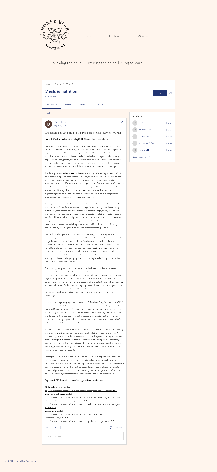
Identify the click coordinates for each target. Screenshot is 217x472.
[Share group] (170, 93)
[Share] (122, 122)
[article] (84, 281)
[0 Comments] (116, 427)
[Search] (146, 93)
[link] (51, 104)
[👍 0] (48, 427)
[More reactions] (57, 427)
